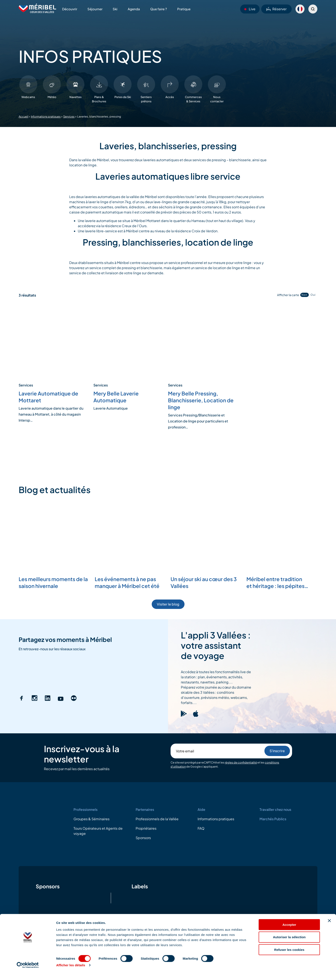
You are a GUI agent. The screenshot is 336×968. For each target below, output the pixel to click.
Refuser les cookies (289, 944)
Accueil (23, 116)
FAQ (201, 828)
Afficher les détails (70, 959)
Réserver (276, 9)
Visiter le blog (168, 604)
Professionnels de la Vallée (157, 819)
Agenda (134, 9)
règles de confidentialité (241, 762)
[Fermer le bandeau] (329, 914)
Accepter (289, 919)
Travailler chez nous (275, 809)
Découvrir (69, 9)
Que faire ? (158, 9)
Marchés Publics (273, 819)
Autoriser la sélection (289, 931)
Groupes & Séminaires (92, 819)
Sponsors (143, 837)
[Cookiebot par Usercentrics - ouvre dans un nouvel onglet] (27, 959)
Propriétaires (146, 828)
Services (69, 116)
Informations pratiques (46, 116)
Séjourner (94, 9)
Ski (115, 9)
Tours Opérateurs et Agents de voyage (98, 831)
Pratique (183, 9)
